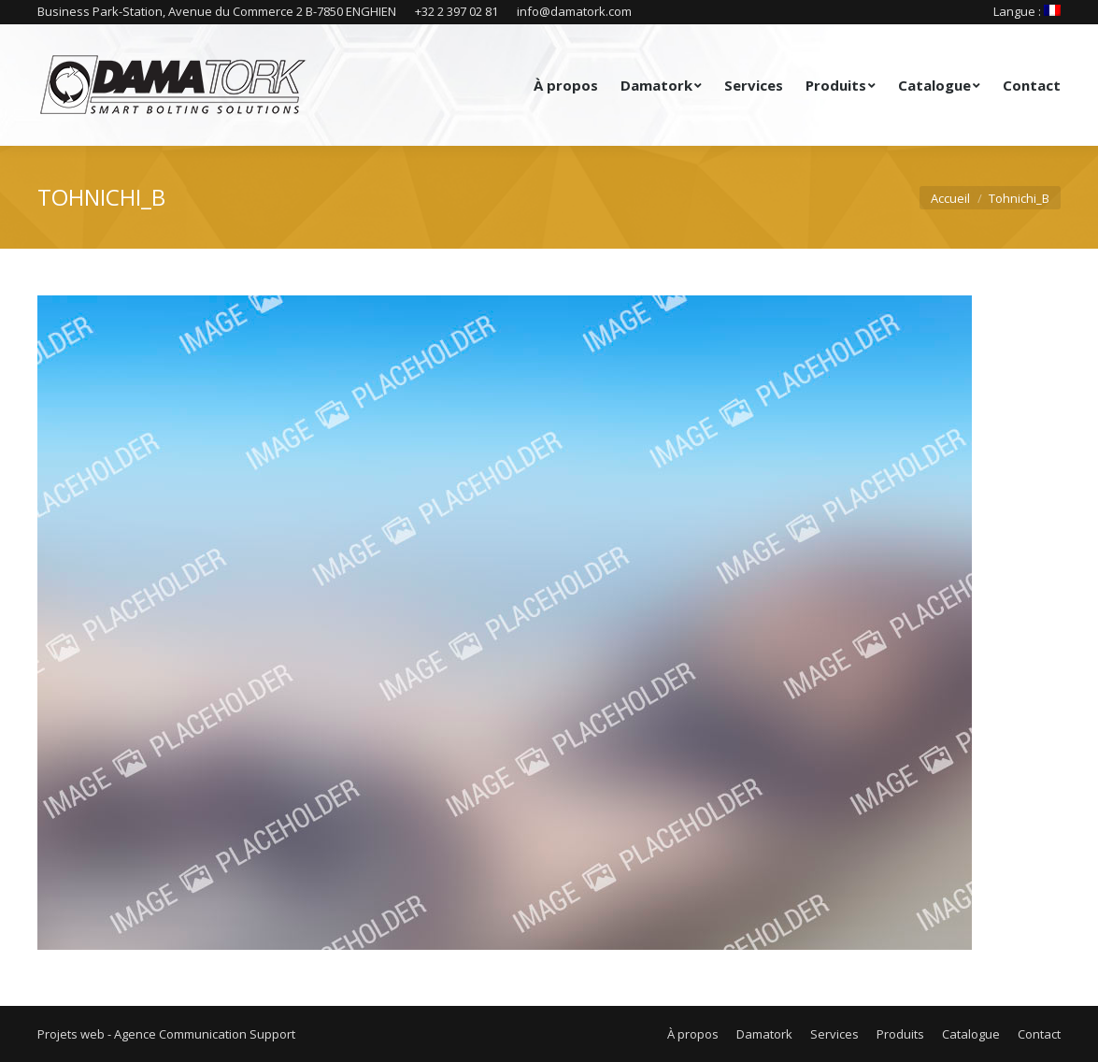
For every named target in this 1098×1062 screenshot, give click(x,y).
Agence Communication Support (204, 1034)
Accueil (950, 198)
